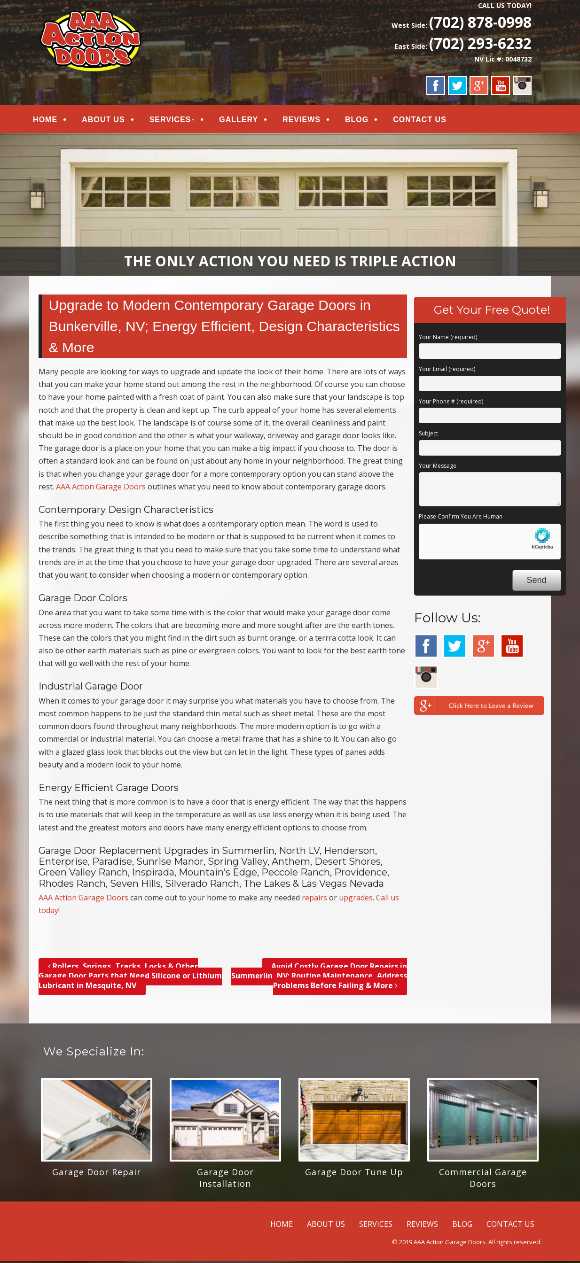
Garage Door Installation (225, 1179)
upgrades (356, 900)
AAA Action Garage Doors (101, 488)
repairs (314, 900)
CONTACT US (426, 120)
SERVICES (176, 120)
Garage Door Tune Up (354, 1173)
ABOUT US (110, 120)
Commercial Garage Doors (483, 1179)
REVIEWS (308, 120)
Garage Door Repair (96, 1173)
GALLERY (245, 120)
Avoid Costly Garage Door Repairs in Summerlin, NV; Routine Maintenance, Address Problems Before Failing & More (319, 978)
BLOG (363, 120)
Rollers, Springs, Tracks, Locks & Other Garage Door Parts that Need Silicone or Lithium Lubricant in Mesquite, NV (130, 978)
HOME (51, 120)
